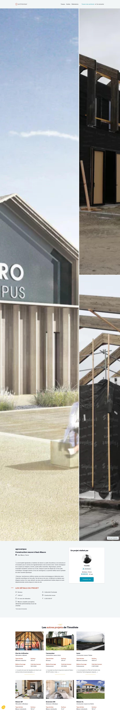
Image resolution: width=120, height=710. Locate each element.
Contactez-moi (87, 579)
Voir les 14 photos (113, 538)
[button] (3, 707)
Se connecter (100, 4)
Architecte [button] (87, 569)
